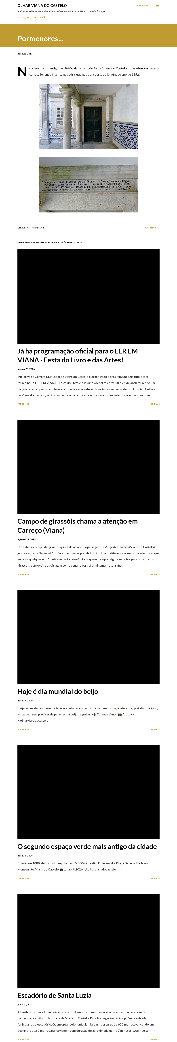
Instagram (24, 17)
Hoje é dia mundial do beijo (57, 691)
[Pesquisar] (142, 5)
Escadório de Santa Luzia (54, 995)
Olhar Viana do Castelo (42, 5)
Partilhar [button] (150, 227)
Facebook (39, 17)
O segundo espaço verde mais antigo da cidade (87, 846)
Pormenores (38, 227)
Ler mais (155, 404)
